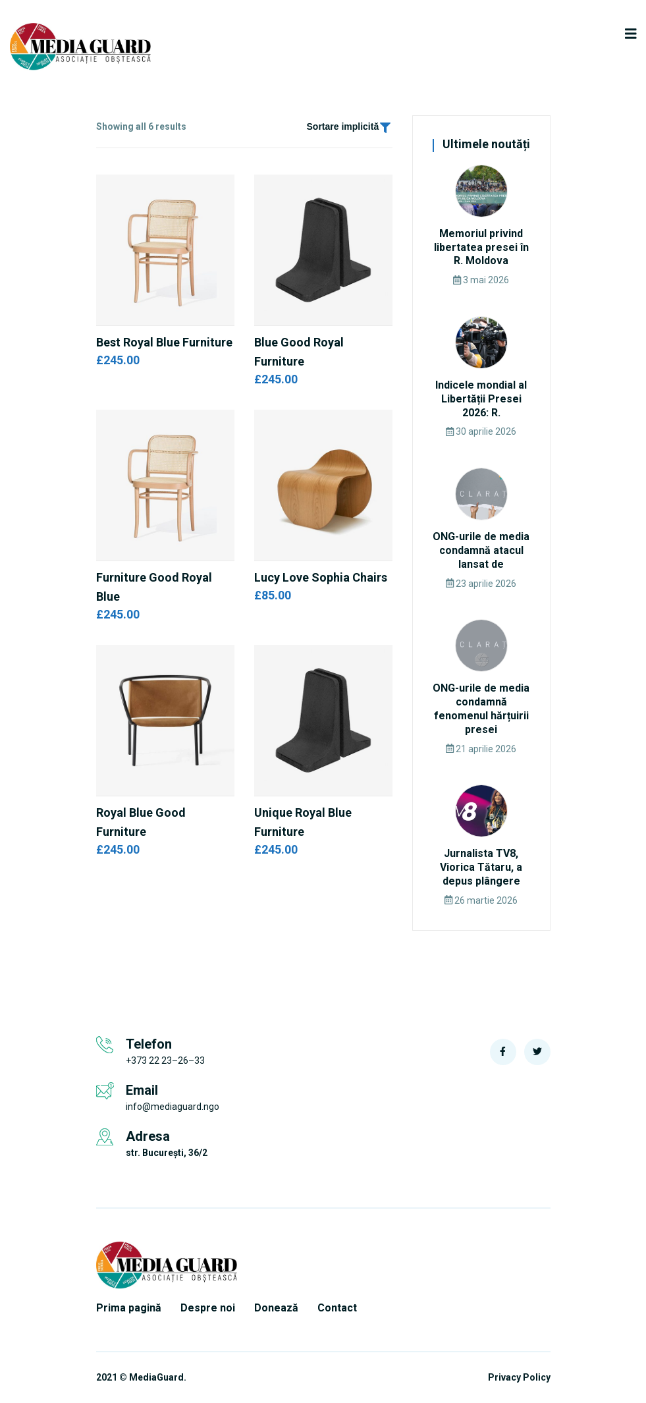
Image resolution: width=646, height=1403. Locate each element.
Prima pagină (128, 1308)
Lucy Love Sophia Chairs (320, 577)
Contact (337, 1308)
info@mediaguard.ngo (172, 1106)
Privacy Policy (519, 1377)
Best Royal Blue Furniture (164, 342)
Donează (276, 1308)
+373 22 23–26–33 (165, 1060)
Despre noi (207, 1308)
